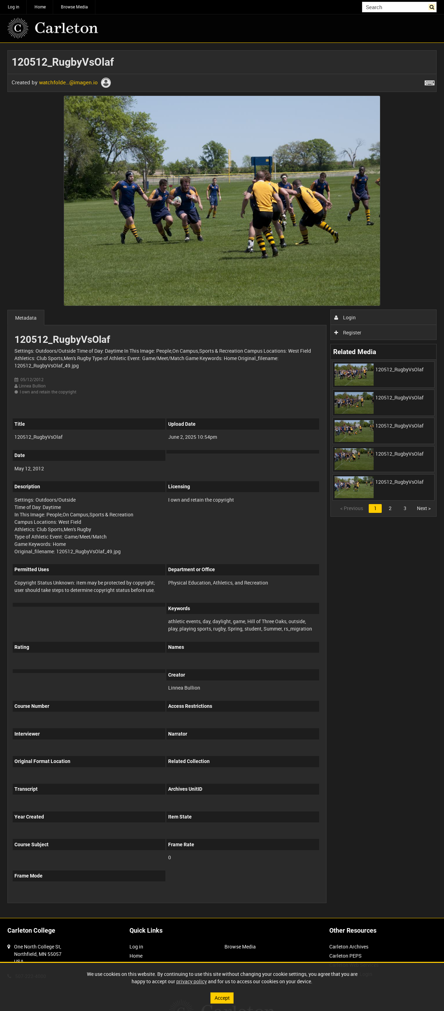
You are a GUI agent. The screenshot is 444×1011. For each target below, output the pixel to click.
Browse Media (74, 6)
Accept (222, 997)
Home (40, 6)
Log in (13, 6)
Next (424, 508)
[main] (222, 480)
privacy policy (191, 981)
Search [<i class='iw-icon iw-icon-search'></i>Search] (432, 6)
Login (345, 317)
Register (347, 332)
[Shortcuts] (430, 81)
